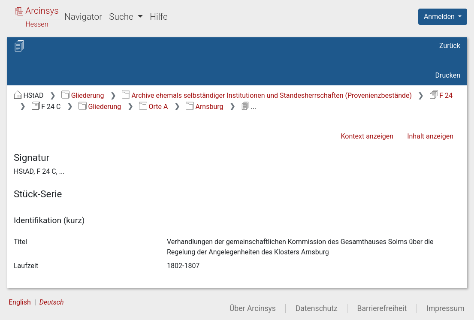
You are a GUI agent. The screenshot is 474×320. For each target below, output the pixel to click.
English (20, 302)
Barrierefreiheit (382, 308)
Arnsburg (204, 107)
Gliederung (82, 95)
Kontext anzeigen (367, 136)
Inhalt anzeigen (430, 136)
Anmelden (440, 16)
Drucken (447, 75)
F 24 (441, 95)
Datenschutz (317, 308)
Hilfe (158, 17)
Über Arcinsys (252, 308)
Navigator (83, 17)
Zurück (449, 46)
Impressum (445, 308)
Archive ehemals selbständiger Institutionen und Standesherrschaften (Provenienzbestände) (267, 95)
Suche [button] (122, 17)
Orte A (153, 107)
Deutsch (51, 302)
